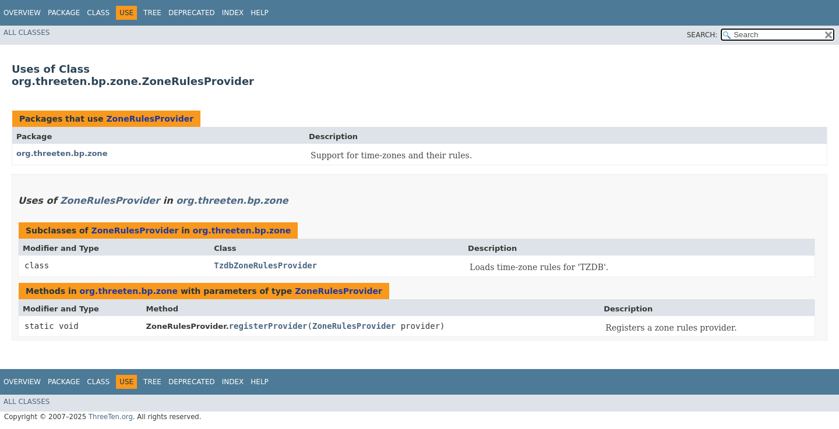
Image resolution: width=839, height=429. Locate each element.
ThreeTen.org (111, 417)
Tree (152, 13)
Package (64, 13)
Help (260, 13)
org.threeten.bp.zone (61, 153)
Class (98, 13)
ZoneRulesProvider (149, 118)
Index (233, 13)
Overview (22, 13)
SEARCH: (702, 35)
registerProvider (268, 326)
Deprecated (191, 13)
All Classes (26, 33)
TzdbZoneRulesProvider (265, 265)
